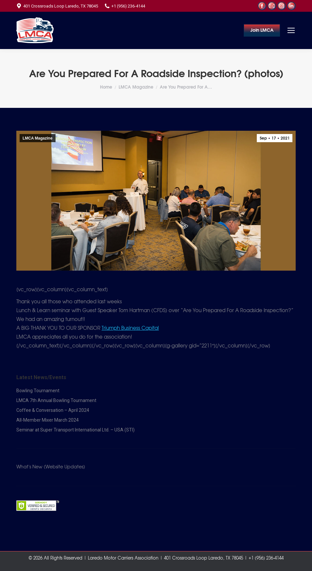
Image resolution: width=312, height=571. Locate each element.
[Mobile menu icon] (291, 30)
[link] (130, 328)
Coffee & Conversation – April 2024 (52, 410)
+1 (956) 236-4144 (125, 6)
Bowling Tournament (37, 390)
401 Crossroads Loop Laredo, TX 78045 (57, 6)
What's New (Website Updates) (50, 467)
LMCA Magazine (38, 138)
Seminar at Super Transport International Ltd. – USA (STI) (75, 429)
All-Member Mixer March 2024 (47, 420)
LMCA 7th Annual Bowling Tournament (56, 400)
